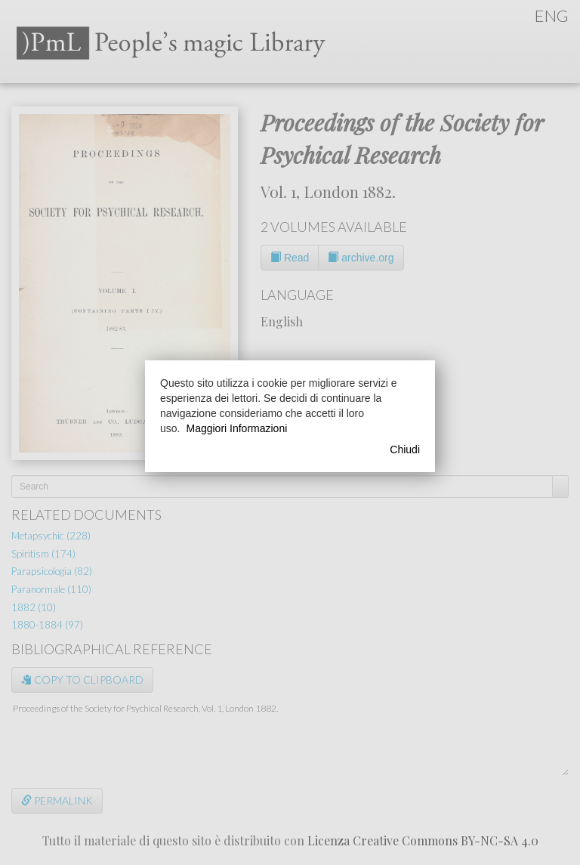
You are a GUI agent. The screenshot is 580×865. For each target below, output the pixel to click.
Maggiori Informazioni (236, 428)
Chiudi (405, 449)
